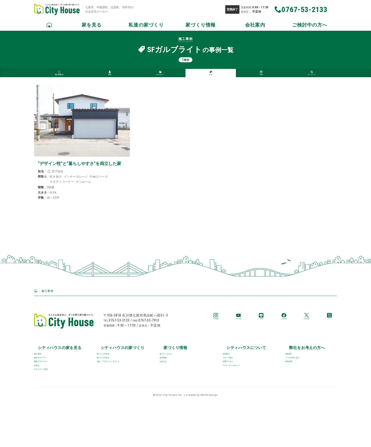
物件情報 (168, 385)
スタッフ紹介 (235, 385)
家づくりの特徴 (111, 375)
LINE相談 (293, 375)
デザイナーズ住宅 (50, 413)
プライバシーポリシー (242, 404)
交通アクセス (235, 394)
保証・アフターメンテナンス (122, 394)
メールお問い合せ (301, 385)
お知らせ (168, 394)
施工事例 (42, 375)
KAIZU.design (209, 440)
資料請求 (293, 394)
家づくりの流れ (111, 385)
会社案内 (230, 375)
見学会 (40, 404)
